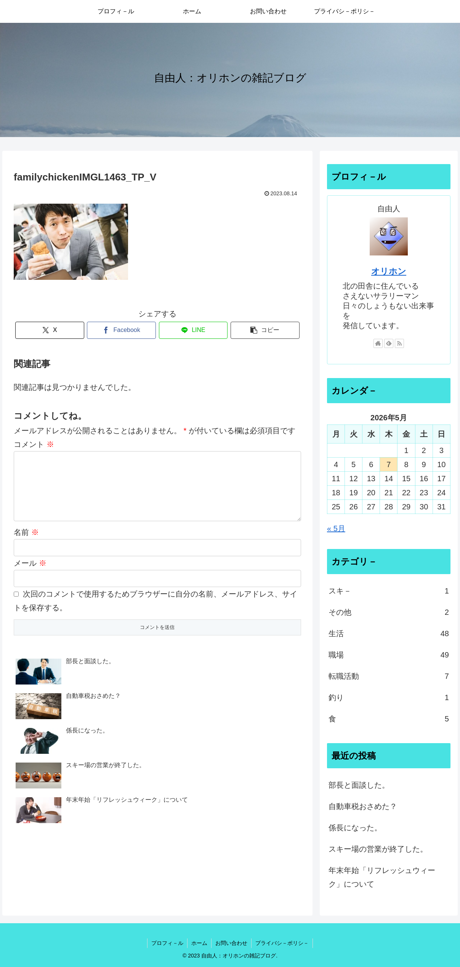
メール (30, 575)
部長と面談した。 (359, 785)
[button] (265, 330)
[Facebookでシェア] (121, 330)
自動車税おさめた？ (363, 806)
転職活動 (389, 676)
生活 (389, 633)
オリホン (388, 271)
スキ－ (389, 591)
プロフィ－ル (167, 943)
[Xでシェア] (49, 330)
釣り (389, 697)
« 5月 (336, 528)
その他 (389, 612)
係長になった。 (355, 827)
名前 (26, 544)
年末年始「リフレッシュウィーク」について (382, 877)
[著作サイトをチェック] (378, 343)
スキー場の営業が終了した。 (378, 849)
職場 (389, 655)
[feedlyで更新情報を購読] (388, 343)
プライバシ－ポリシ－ (282, 943)
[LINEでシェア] (193, 330)
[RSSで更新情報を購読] (399, 343)
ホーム (199, 943)
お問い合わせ (231, 943)
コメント (34, 444)
